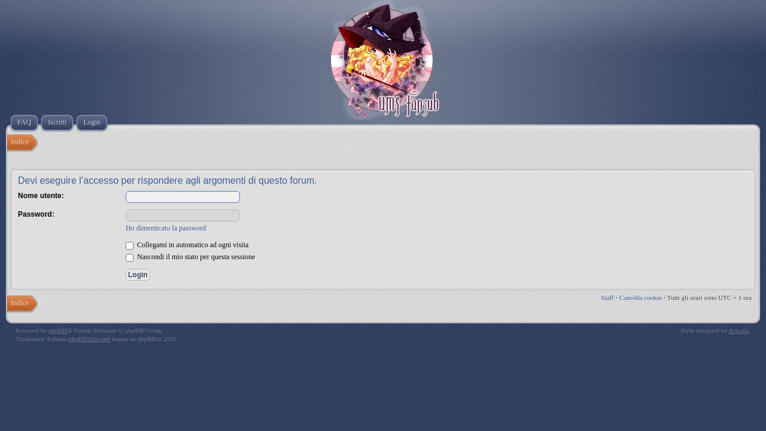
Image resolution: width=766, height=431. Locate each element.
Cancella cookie (640, 297)
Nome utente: (41, 196)
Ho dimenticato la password (166, 228)
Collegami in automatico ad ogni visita (187, 245)
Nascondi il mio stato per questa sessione (190, 257)
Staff (607, 297)
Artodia (739, 330)
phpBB (57, 330)
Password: (36, 214)
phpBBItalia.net (89, 338)
